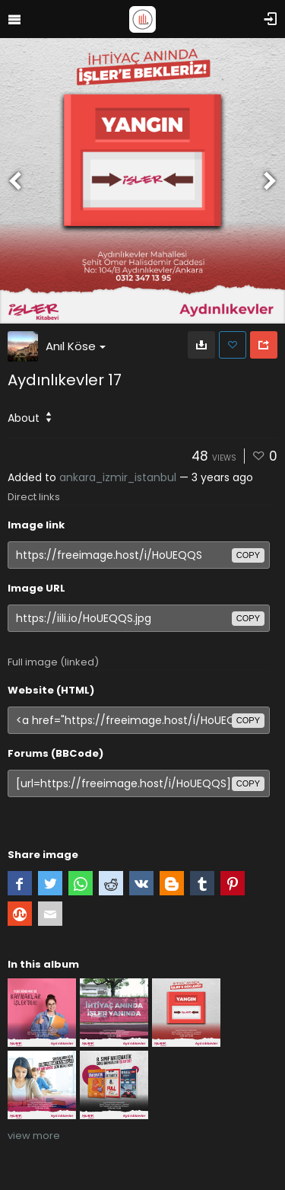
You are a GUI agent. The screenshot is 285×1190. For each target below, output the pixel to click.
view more (34, 1135)
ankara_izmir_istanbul (117, 477)
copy (248, 555)
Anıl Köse (76, 346)
